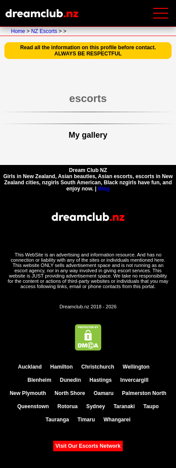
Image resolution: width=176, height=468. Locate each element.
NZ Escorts (45, 31)
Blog (104, 189)
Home (18, 31)
